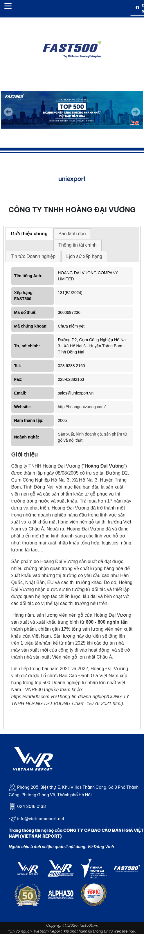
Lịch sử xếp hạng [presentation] (84, 256)
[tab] (29, 234)
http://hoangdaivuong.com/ (82, 406)
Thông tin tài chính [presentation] (77, 245)
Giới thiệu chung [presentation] (29, 233)
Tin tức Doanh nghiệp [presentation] (33, 256)
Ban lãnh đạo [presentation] (72, 233)
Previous (8, 111)
